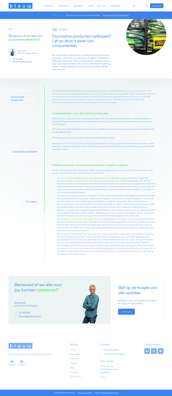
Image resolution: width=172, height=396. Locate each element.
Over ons (74, 361)
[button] (49, 5)
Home (73, 352)
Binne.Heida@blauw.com (22, 61)
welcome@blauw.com (114, 356)
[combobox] (134, 5)
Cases (73, 366)
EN (139, 6)
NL (134, 6)
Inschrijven (126, 311)
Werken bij (75, 379)
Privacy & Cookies (85, 393)
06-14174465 (17, 59)
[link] (156, 5)
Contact (157, 5)
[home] (20, 6)
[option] (139, 5)
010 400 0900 (111, 352)
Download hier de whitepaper (116, 15)
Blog (11, 29)
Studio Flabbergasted (110, 393)
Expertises (75, 357)
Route (102, 379)
